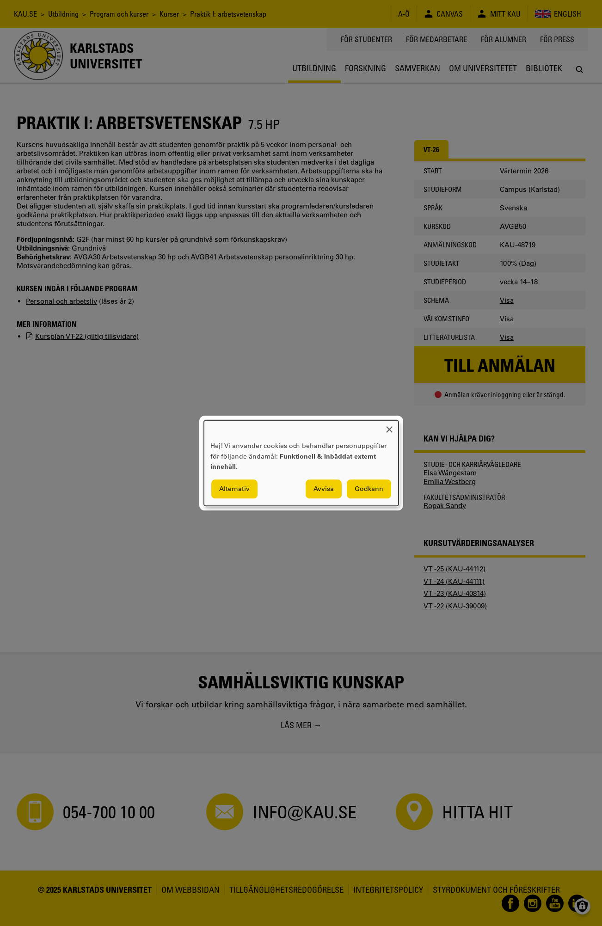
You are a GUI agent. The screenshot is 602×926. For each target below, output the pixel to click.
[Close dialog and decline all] (389, 426)
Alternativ (234, 488)
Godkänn (369, 488)
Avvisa (323, 488)
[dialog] (301, 463)
